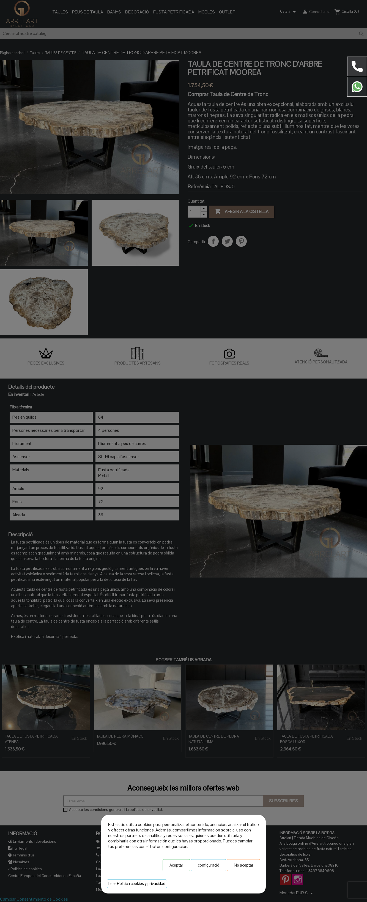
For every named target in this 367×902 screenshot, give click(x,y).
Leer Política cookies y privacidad (136, 883)
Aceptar (176, 865)
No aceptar (243, 865)
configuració (208, 865)
